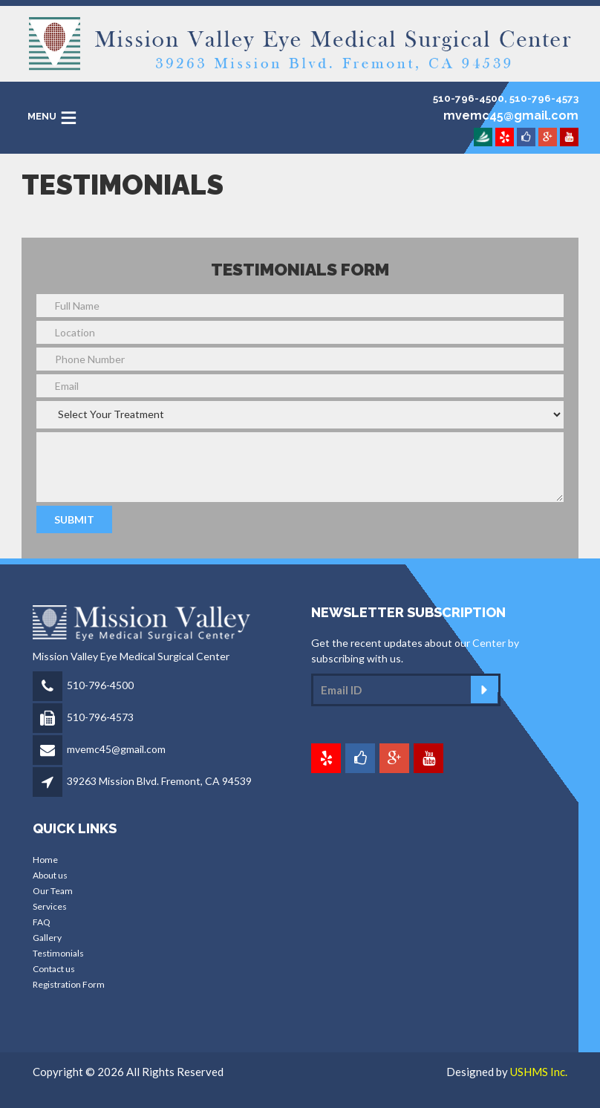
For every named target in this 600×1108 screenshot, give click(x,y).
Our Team (53, 890)
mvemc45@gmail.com (116, 749)
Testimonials (58, 953)
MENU (41, 116)
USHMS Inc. (538, 1071)
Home (45, 859)
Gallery (47, 937)
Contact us (54, 968)
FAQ (41, 922)
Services (50, 906)
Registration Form (69, 984)
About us (50, 875)
